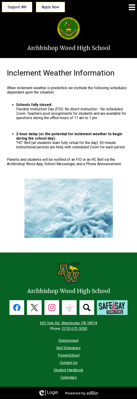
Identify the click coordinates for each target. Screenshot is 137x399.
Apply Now (50, 7)
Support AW (17, 7)
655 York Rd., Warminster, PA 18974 (68, 323)
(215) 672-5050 (74, 328)
